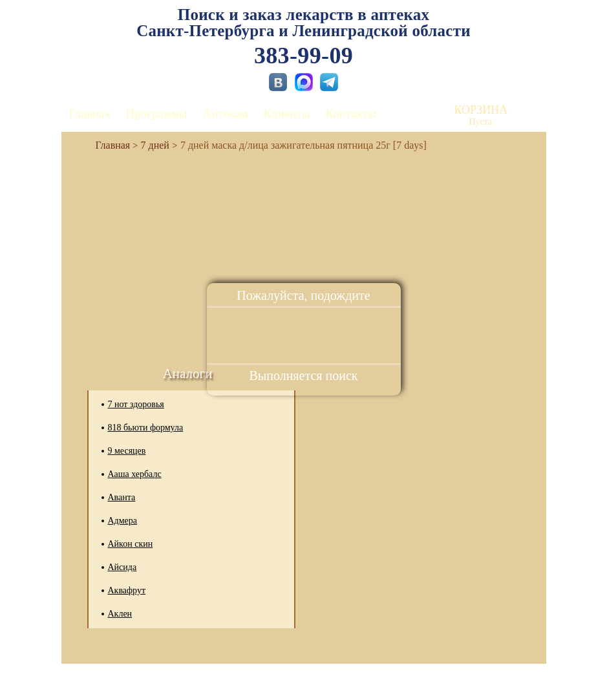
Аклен (120, 614)
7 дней (155, 145)
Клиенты (287, 113)
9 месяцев (127, 451)
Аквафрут (127, 590)
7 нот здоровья (136, 404)
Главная (90, 113)
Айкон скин (130, 544)
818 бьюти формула (146, 427)
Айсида (122, 567)
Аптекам (225, 113)
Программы (156, 113)
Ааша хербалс (135, 474)
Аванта (122, 497)
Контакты (351, 113)
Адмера (123, 520)
